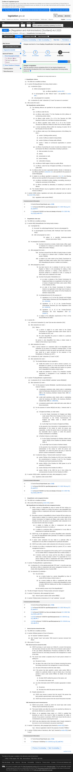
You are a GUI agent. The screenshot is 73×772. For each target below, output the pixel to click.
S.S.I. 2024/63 (63, 616)
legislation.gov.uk (13, 15)
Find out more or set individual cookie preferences (36, 10)
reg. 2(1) (68, 207)
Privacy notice (46, 762)
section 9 (60, 725)
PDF (18, 758)
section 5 (31, 195)
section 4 (45, 502)
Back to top (68, 751)
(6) (35, 621)
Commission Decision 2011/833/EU (47, 768)
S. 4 (32, 207)
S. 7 (32, 741)
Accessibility (31, 762)
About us (17, 762)
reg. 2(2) (33, 213)
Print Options (65, 40)
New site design (6, 762)
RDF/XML (40, 758)
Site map (23, 762)
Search (5, 30)
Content (19, 36)
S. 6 (32, 607)
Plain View (56, 40)
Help (13, 762)
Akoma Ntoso (26, 758)
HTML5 (7, 758)
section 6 (63, 730)
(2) (63, 725)
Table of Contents (8, 36)
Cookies (53, 762)
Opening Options (8, 68)
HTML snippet (12, 758)
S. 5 (32, 486)
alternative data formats (28, 756)
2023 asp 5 (22, 33)
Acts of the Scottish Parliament (10, 33)
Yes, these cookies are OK (11, 10)
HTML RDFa (34, 758)
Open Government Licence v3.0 (31, 766)
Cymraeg (68, 19)
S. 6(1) (32, 616)
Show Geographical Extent (12, 56)
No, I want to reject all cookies (60, 10)
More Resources (42, 36)
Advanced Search (66, 27)
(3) (31, 208)
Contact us (38, 762)
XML (21, 758)
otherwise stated (51, 766)
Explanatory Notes (29, 36)
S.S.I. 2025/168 (61, 207)
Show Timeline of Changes (12, 65)
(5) (34, 195)
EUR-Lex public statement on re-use (43, 770)
